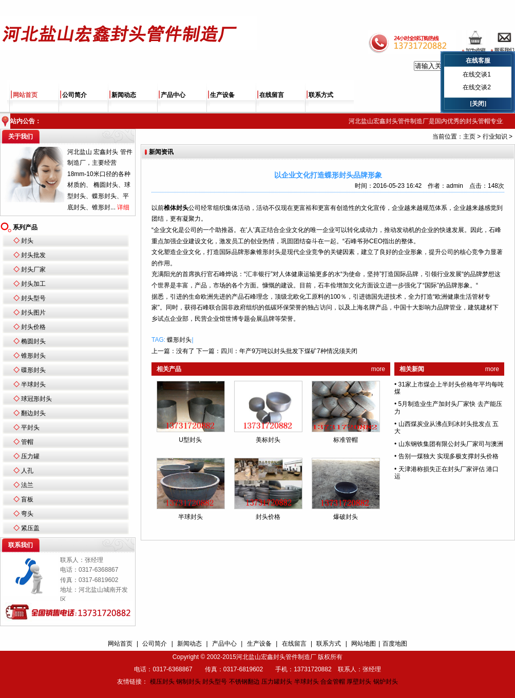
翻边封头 (33, 413)
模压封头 (162, 681)
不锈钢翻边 (244, 681)
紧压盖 (30, 528)
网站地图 (363, 643)
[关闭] (478, 103)
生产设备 (222, 95)
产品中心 (173, 95)
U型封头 (190, 439)
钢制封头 (188, 681)
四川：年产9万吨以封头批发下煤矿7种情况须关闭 (289, 351)
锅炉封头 (385, 681)
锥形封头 (33, 355)
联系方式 (321, 95)
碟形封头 (33, 370)
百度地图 (395, 643)
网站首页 (25, 95)
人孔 (27, 470)
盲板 (27, 499)
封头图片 (33, 312)
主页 (469, 136)
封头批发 (33, 255)
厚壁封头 (359, 681)
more (378, 369)
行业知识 (495, 136)
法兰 (27, 485)
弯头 (27, 513)
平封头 (30, 427)
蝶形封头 (179, 339)
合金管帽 (332, 681)
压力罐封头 (276, 681)
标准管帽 (345, 439)
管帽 (27, 441)
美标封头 (268, 439)
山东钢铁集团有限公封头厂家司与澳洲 (450, 444)
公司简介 (74, 95)
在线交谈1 (477, 74)
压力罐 (30, 456)
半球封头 (33, 384)
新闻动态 (123, 95)
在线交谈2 (477, 87)
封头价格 (33, 327)
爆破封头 (345, 516)
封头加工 (33, 283)
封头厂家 (33, 269)
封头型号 (33, 298)
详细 (123, 207)
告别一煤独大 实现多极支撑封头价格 (448, 456)
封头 (27, 240)
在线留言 (271, 95)
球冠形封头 (36, 398)
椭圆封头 (33, 341)
